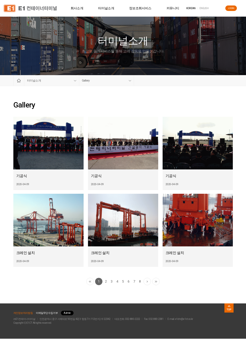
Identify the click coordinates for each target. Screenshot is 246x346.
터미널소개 (109, 8)
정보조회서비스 (143, 8)
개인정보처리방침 (23, 320)
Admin (67, 320)
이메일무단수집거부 (47, 320)
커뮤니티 (175, 8)
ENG (206, 8)
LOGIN (231, 8)
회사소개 (79, 8)
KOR (193, 8)
